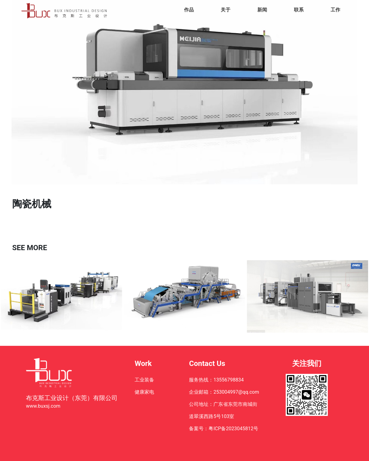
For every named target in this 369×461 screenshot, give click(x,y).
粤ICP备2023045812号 (233, 428)
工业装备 (144, 380)
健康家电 (144, 392)
